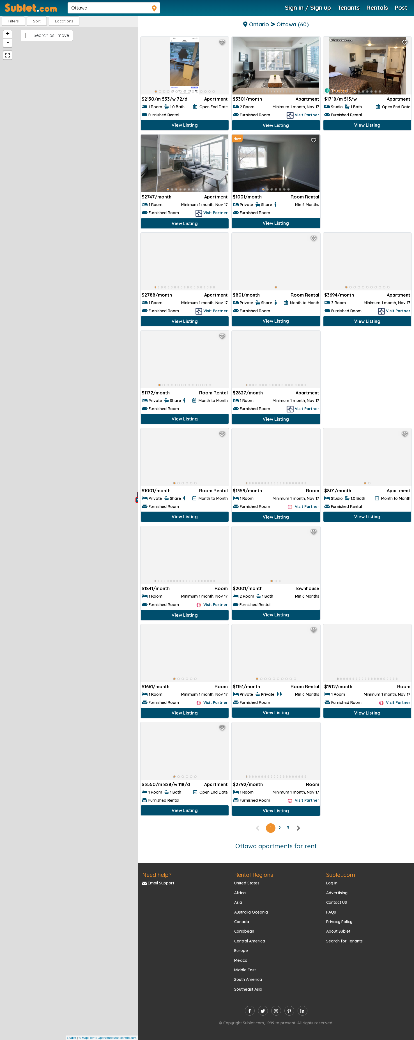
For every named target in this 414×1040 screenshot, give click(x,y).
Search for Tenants (344, 941)
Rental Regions (253, 874)
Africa (240, 892)
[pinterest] (289, 1011)
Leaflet (71, 1037)
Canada (241, 921)
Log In (331, 883)
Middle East (245, 969)
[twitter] (263, 1011)
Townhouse (307, 588)
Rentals (377, 7)
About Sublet (338, 931)
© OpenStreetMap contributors (115, 1037)
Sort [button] (37, 21)
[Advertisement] (367, 174)
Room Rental (305, 197)
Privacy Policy (339, 921)
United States (246, 883)
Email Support (158, 883)
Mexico (240, 960)
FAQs (331, 912)
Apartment (216, 99)
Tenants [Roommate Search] (349, 7)
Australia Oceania (251, 912)
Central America (249, 941)
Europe (241, 950)
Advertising (337, 892)
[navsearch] (114, 7)
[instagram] (276, 1011)
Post (401, 7)
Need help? (156, 874)
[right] (298, 828)
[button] (64, 21)
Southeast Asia (248, 989)
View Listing (185, 125)
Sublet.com (340, 874)
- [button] (8, 43)
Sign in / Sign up (308, 7)
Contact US (336, 902)
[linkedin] (302, 1011)
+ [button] (8, 34)
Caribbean (244, 931)
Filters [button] (13, 21)
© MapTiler (86, 1037)
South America (248, 979)
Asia (238, 902)
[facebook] (250, 1011)
